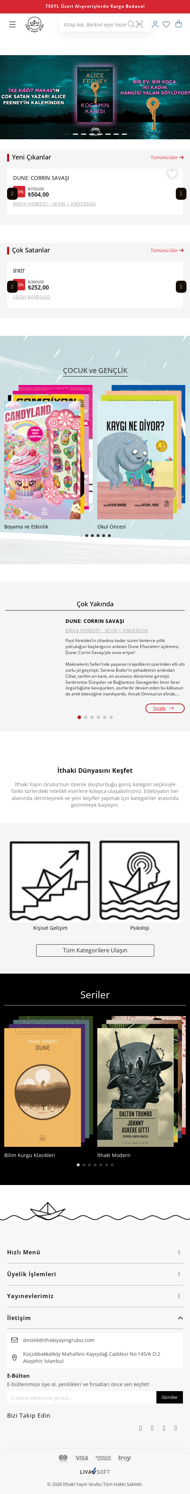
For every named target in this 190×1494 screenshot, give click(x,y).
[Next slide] (181, 194)
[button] (66, 134)
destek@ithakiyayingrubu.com (58, 1340)
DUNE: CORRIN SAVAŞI (41, 178)
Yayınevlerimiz (95, 1296)
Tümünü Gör (167, 157)
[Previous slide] (12, 194)
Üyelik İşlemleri (95, 1274)
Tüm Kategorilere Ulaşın (95, 950)
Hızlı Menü (95, 1252)
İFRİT (19, 271)
